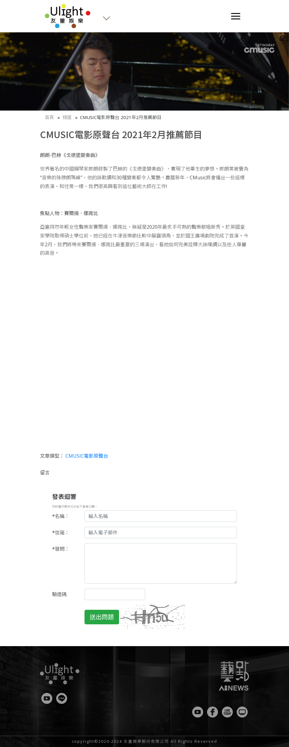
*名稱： (60, 516)
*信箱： (60, 532)
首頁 (49, 117)
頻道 (66, 117)
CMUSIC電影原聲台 (86, 456)
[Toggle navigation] (235, 16)
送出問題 (102, 617)
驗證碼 (59, 594)
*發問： (60, 549)
